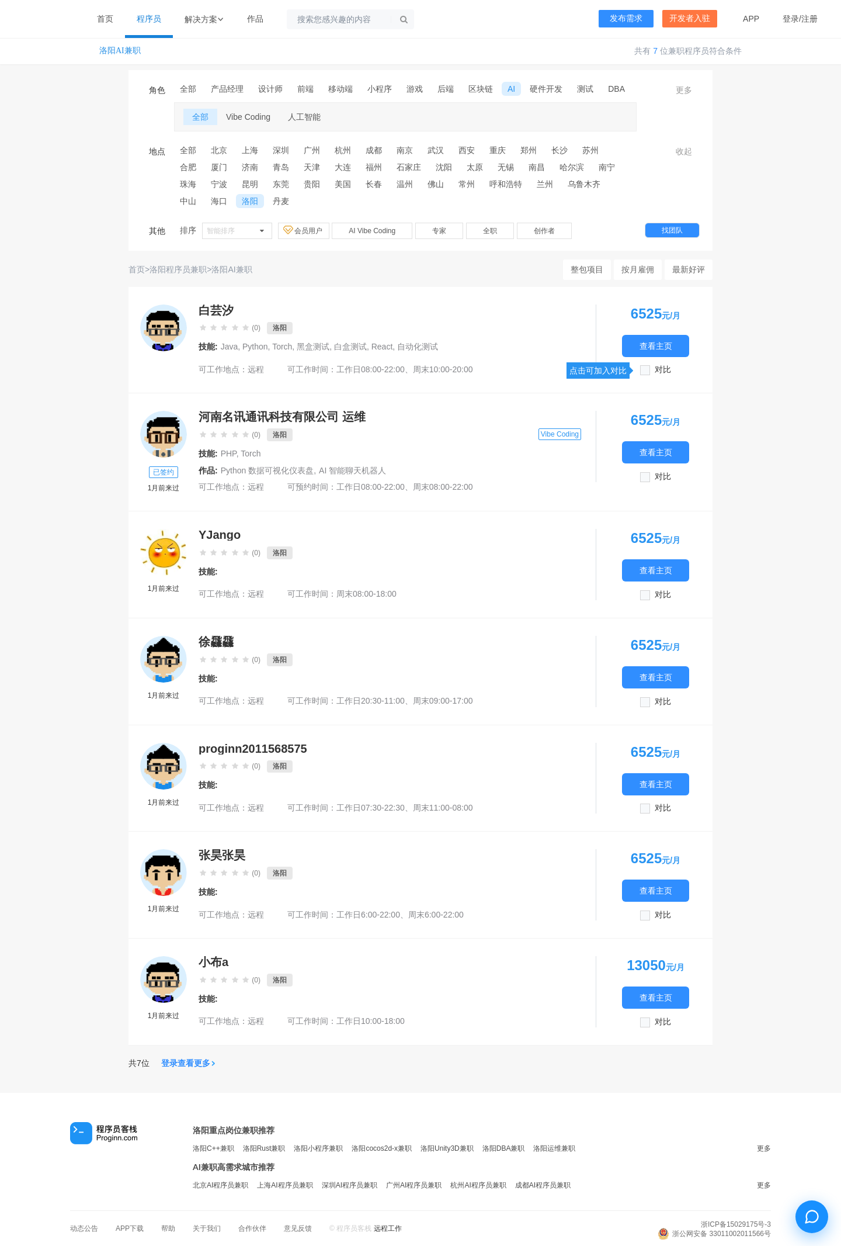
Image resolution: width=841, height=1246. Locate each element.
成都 (374, 150)
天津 (312, 167)
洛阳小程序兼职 (318, 1148)
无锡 (506, 167)
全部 (188, 89)
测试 (585, 89)
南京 (405, 150)
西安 (466, 150)
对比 (663, 369)
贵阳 (312, 184)
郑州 (528, 150)
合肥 (188, 167)
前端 (305, 89)
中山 (188, 201)
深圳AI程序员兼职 (349, 1185)
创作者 (544, 231)
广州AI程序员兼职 (414, 1185)
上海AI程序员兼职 (284, 1185)
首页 (105, 18)
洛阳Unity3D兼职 (447, 1148)
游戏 (414, 89)
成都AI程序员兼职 (543, 1185)
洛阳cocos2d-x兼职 (382, 1148)
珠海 (188, 184)
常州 (466, 184)
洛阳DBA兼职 (503, 1148)
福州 (374, 167)
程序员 (149, 18)
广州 (312, 150)
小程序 (379, 89)
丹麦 (281, 201)
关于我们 (207, 1228)
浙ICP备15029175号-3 (736, 1224)
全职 (490, 231)
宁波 (219, 184)
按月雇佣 (637, 269)
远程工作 (388, 1228)
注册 (809, 18)
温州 (405, 184)
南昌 (537, 167)
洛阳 (250, 201)
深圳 (281, 150)
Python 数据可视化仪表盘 (267, 470)
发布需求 (626, 18)
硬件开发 (546, 89)
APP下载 (130, 1228)
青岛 (281, 167)
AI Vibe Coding (372, 231)
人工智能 (304, 117)
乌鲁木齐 (584, 184)
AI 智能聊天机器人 (352, 470)
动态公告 (84, 1228)
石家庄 (409, 167)
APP (751, 19)
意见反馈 (298, 1228)
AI (511, 89)
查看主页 (656, 346)
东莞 (281, 184)
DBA (616, 89)
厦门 (219, 167)
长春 (374, 184)
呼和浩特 (505, 184)
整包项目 (587, 269)
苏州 (590, 150)
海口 (219, 201)
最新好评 (688, 269)
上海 (250, 150)
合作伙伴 (252, 1228)
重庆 (497, 150)
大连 (343, 167)
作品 (255, 18)
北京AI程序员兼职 (220, 1185)
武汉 (436, 150)
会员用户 (303, 230)
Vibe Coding (248, 117)
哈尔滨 (571, 167)
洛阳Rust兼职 (264, 1148)
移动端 (340, 89)
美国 (343, 184)
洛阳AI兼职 (120, 50)
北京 (219, 150)
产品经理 (227, 89)
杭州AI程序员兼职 (478, 1185)
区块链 (480, 89)
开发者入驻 (689, 18)
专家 (439, 231)
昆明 (250, 184)
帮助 (168, 1228)
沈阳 (444, 167)
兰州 (545, 184)
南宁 (607, 167)
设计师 (270, 89)
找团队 (672, 230)
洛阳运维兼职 (554, 1148)
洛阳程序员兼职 (178, 269)
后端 (445, 89)
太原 (475, 167)
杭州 (343, 150)
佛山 (436, 184)
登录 (791, 18)
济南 (250, 167)
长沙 (559, 150)
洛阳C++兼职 (213, 1148)
